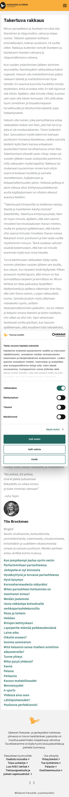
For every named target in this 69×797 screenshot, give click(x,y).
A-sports (9, 690)
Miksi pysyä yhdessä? (18, 661)
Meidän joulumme (16, 599)
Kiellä (34, 459)
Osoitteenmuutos (49, 770)
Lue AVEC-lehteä (16, 766)
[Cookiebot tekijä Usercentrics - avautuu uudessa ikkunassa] (52, 335)
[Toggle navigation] (65, 5)
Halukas (9, 618)
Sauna (8, 666)
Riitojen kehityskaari (18, 623)
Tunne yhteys (13, 657)
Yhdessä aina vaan (16, 695)
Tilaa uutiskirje (17, 762)
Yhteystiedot (50, 759)
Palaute (50, 766)
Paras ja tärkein (14, 613)
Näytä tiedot (53, 429)
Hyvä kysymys (13, 580)
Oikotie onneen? (15, 637)
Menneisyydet (13, 686)
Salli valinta (34, 449)
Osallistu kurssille (16, 759)
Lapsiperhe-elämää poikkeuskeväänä (30, 628)
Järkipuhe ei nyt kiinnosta (22, 570)
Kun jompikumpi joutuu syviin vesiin (29, 560)
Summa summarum (17, 642)
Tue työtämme (50, 762)
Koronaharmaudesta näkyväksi (25, 584)
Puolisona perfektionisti (20, 705)
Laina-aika (11, 633)
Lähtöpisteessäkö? (17, 700)
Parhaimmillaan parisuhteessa (25, 565)
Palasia (9, 671)
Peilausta (10, 676)
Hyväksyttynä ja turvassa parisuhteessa (31, 575)
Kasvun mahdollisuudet (20, 681)
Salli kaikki (35, 439)
